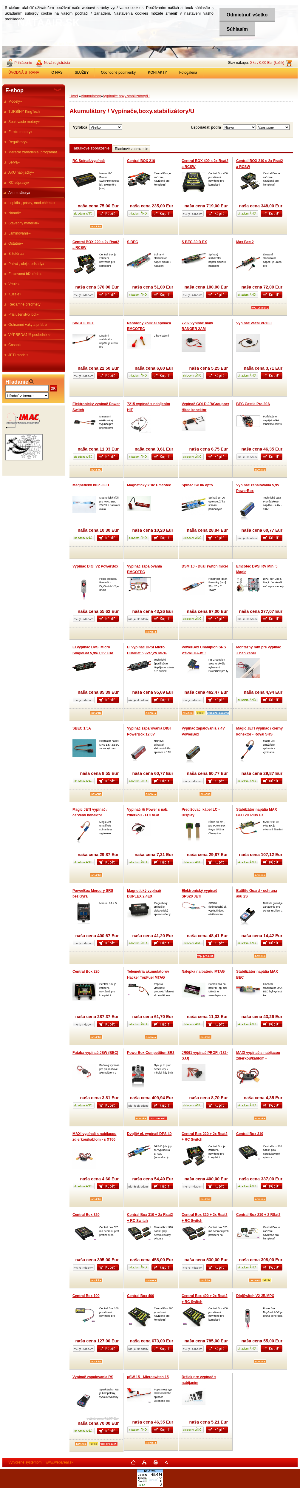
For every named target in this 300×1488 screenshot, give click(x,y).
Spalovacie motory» (24, 122)
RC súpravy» (18, 183)
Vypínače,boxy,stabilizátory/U (126, 96)
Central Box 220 (86, 971)
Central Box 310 (249, 1134)
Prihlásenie (23, 63)
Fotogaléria (188, 72)
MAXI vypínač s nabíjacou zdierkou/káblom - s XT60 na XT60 (94, 1140)
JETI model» (18, 355)
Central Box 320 (86, 1215)
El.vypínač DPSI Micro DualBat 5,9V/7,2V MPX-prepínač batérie (147, 653)
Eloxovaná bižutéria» (24, 274)
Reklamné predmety (24, 304)
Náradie (14, 213)
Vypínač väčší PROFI (254, 323)
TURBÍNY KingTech (24, 112)
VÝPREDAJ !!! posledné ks (29, 335)
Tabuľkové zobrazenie (90, 148)
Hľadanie (16, 382)
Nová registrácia (57, 63)
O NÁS (56, 72)
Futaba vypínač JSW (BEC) (95, 1053)
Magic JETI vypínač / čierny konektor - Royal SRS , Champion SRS (259, 734)
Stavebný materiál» (23, 223)
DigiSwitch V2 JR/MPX (255, 1296)
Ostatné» (15, 243)
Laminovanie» (19, 233)
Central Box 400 (140, 1296)
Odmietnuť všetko (246, 14)
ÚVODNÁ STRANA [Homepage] (23, 72)
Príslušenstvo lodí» (23, 314)
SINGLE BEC (83, 323)
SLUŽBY (82, 72)
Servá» (14, 162)
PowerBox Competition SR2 (150, 1053)
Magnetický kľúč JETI (90, 485)
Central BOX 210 (141, 161)
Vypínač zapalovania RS (92, 1377)
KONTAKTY (157, 72)
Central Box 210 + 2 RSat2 (258, 1215)
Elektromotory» (20, 132)
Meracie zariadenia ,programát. (33, 152)
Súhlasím (236, 29)
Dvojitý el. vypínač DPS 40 (149, 1134)
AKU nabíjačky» (21, 172)
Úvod (73, 96)
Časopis (14, 345)
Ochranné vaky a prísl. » (27, 325)
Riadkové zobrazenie (131, 149)
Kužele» (14, 294)
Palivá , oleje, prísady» (26, 264)
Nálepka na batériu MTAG (203, 971)
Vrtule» (14, 284)
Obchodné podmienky (118, 72)
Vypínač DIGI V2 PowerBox (95, 566)
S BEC (132, 242)
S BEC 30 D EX (194, 242)
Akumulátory (91, 96)
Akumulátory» (19, 193)
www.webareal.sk (59, 1462)
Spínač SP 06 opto (197, 485)
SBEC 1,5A (81, 728)
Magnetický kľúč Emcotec (149, 485)
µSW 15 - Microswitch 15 (148, 1377)
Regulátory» (18, 142)
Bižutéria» (16, 254)
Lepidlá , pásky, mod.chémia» (31, 203)
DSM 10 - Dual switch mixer (205, 566)
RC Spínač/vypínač (88, 161)
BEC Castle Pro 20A (253, 404)
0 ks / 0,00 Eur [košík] (267, 63)
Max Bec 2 (245, 242)
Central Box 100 (86, 1296)
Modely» (15, 101)
